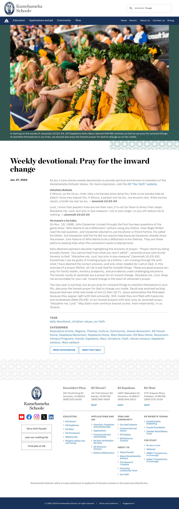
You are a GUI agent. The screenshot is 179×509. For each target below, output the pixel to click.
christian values (82, 321)
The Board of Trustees (126, 463)
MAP (94, 405)
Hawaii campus (140, 338)
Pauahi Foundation (155, 427)
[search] (149, 8)
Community (64, 20)
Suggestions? (129, 503)
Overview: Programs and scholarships (104, 425)
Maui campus (70, 342)
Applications (100, 431)
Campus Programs (62, 338)
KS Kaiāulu (125, 434)
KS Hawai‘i (70, 421)
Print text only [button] (91, 350)
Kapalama (92, 338)
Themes (92, 331)
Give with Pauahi (37, 428)
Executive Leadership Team (128, 469)
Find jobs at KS (36, 446)
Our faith (124, 474)
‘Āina (78, 20)
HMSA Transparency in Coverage (156, 454)
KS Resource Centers (100, 448)
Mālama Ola (71, 437)
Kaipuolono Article (61, 331)
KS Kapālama (72, 425)
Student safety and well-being (75, 442)
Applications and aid (41, 20)
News (124, 20)
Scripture (114, 338)
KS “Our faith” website (142, 184)
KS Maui (69, 429)
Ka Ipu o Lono (153, 445)
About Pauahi (127, 452)
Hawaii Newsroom (138, 331)
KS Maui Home (142, 334)
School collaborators (104, 453)
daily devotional (60, 321)
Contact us (159, 20)
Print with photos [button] (64, 350)
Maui (103, 338)
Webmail (150, 449)
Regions (80, 331)
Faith (125, 338)
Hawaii (79, 338)
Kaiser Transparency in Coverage (156, 460)
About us (145, 20)
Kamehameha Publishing (153, 422)
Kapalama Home (98, 334)
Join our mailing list (36, 437)
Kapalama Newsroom (72, 334)
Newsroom (161, 334)
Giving (170, 20)
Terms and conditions (108, 503)
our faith (99, 321)
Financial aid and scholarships (102, 435)
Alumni (133, 20)
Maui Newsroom (121, 334)
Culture (103, 331)
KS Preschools (72, 433)
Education (19, 20)
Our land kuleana (128, 424)
